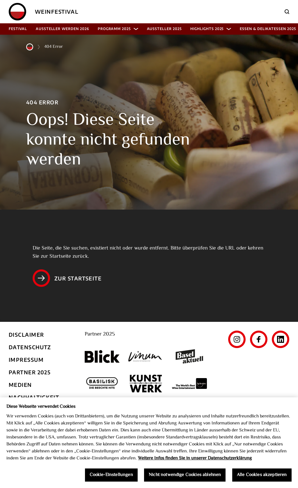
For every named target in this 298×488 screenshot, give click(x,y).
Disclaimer (26, 334)
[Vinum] (145, 356)
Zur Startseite (67, 278)
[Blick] (102, 356)
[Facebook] (258, 339)
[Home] (17, 11)
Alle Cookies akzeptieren (262, 476)
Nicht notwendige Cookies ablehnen (185, 476)
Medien (20, 384)
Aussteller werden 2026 (62, 29)
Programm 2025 (118, 29)
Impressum (26, 359)
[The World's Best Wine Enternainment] (189, 383)
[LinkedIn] (280, 339)
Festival (18, 29)
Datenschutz (30, 347)
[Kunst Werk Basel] (145, 383)
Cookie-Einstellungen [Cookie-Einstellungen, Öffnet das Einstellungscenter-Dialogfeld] (111, 476)
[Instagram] (237, 339)
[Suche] (287, 11)
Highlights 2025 (210, 29)
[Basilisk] (102, 383)
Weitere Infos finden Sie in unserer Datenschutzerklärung (195, 460)
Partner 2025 (30, 372)
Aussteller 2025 (164, 29)
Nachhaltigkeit (34, 397)
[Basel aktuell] (189, 356)
